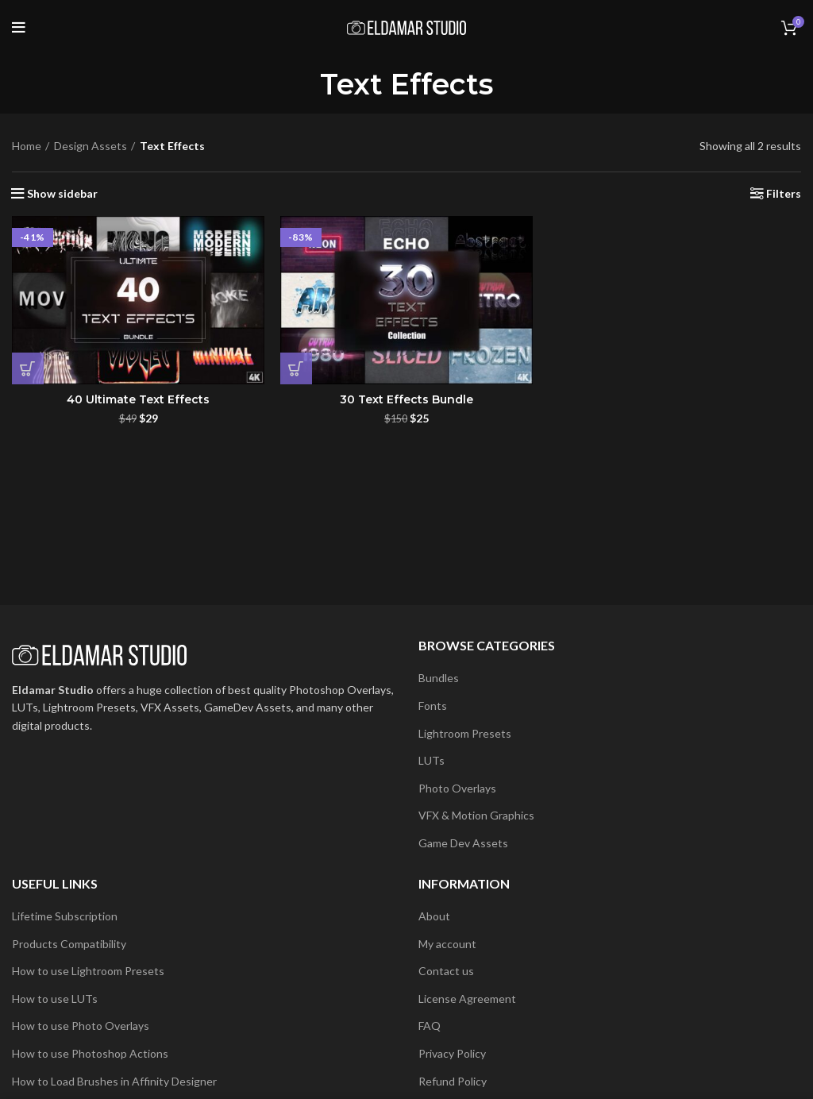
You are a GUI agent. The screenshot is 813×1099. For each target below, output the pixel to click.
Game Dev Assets (463, 843)
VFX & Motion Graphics (476, 815)
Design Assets (90, 145)
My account (447, 944)
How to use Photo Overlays (80, 1025)
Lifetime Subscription (65, 916)
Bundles (438, 677)
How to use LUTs (55, 998)
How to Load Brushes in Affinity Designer (114, 1081)
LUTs (431, 760)
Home (26, 145)
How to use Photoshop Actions (90, 1053)
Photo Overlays (457, 788)
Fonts (432, 705)
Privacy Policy (452, 1053)
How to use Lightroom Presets (88, 971)
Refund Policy (452, 1081)
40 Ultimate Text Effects (138, 399)
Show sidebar (62, 193)
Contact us (446, 971)
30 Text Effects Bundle (406, 399)
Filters (783, 193)
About (434, 916)
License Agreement (467, 998)
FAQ (429, 1025)
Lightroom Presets (464, 733)
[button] (28, 368)
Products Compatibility (69, 944)
